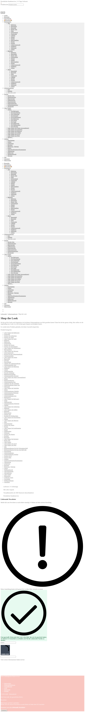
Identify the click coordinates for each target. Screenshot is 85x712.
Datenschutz (7, 683)
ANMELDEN (5, 650)
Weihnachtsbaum (9, 480)
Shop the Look (12, 92)
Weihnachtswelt (12, 154)
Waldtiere (13, 46)
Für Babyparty (15, 111)
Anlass (9, 109)
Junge (9, 69)
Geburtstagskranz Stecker (11, 454)
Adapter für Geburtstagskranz (12, 363)
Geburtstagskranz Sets (10, 396)
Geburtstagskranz (9, 88)
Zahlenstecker (11, 100)
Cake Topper (7, 108)
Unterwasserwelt (15, 45)
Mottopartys (7, 168)
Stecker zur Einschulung (11, 346)
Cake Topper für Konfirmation (12, 428)
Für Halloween (15, 123)
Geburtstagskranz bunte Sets (12, 385)
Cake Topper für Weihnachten (12, 348)
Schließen (3, 710)
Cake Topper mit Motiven (15, 131)
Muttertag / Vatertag (13, 146)
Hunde (13, 38)
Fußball (13, 35)
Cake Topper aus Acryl (14, 134)
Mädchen (10, 51)
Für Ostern (14, 120)
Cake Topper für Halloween (11, 332)
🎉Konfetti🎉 (8, 20)
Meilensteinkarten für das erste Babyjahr (15, 450)
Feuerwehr (14, 34)
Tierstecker (11, 106)
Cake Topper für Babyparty (11, 399)
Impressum (7, 689)
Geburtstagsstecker (13, 105)
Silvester (10, 156)
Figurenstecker (12, 102)
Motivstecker (11, 99)
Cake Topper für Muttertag (11, 366)
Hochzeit (10, 145)
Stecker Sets (11, 95)
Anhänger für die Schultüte (11, 383)
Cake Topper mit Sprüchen (15, 129)
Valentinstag (11, 151)
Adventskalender (8, 471)
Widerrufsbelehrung (9, 685)
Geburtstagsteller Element (11, 376)
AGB (5, 688)
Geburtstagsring (8, 371)
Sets (9, 89)
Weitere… (10, 137)
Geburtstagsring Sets (10, 382)
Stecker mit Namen (9, 434)
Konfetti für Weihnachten (11, 416)
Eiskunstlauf (14, 32)
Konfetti (6, 436)
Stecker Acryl (8, 456)
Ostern (9, 148)
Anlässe (6, 139)
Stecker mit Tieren (9, 345)
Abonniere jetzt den (13, 707)
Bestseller (7, 17)
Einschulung (7, 18)
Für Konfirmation (16, 117)
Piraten (13, 43)
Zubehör (10, 91)
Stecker (6, 94)
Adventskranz (8, 473)
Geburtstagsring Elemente (11, 393)
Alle (9, 23)
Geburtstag (11, 143)
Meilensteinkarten (9, 380)
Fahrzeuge (7, 386)
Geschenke (7, 479)
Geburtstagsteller (8, 356)
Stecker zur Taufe (9, 337)
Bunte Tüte (14, 29)
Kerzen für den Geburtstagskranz (13, 354)
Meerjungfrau (15, 40)
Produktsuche (4, 4)
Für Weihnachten (15, 125)
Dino (12, 31)
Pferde (13, 42)
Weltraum (13, 48)
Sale (5, 157)
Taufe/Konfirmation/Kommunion (17, 149)
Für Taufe (13, 122)
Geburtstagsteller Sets (10, 365)
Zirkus (13, 49)
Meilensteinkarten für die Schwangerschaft (16, 448)
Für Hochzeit (14, 115)
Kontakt (6, 691)
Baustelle (13, 28)
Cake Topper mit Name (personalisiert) (18, 128)
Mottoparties (7, 22)
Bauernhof (14, 26)
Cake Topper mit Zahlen (14, 132)
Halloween (10, 152)
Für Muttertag (15, 119)
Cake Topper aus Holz (14, 136)
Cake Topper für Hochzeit (11, 439)
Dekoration (7, 476)
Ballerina (13, 25)
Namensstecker (12, 97)
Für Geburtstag (15, 114)
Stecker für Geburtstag (10, 336)
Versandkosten (8, 686)
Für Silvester (14, 126)
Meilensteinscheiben (9, 374)
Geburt (9, 142)
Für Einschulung (15, 112)
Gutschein (7, 159)
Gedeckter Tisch (8, 477)
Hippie (13, 37)
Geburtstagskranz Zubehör (11, 391)
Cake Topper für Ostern (10, 357)
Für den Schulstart (9, 373)
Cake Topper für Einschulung (12, 417)
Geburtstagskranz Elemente (11, 403)
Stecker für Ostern (9, 425)
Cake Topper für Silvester (11, 351)
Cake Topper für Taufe (10, 339)
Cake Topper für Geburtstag (11, 406)
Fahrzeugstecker (12, 103)
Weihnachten (7, 431)
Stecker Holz (7, 457)
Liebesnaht (4, 314)
